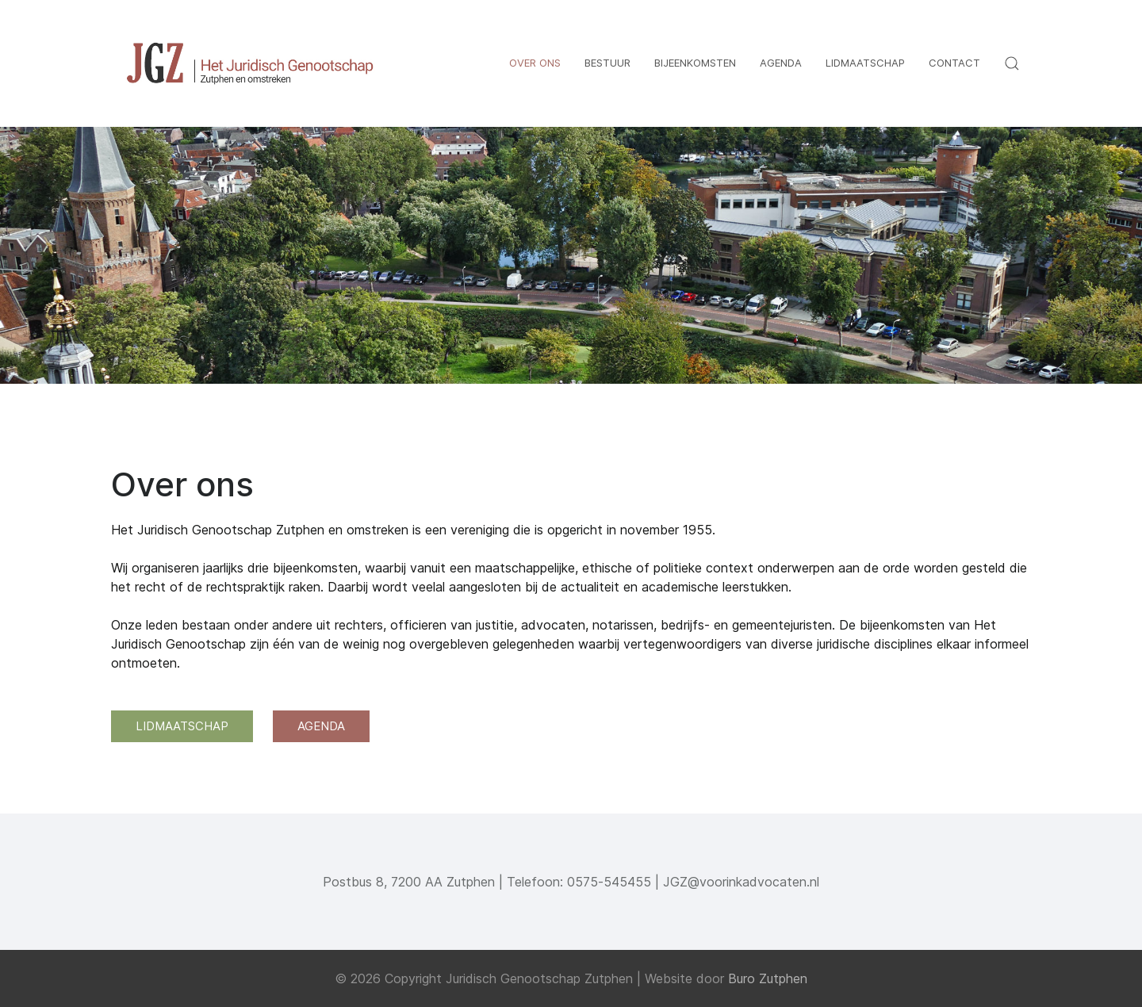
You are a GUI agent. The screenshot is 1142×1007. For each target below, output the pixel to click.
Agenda (781, 62)
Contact (954, 62)
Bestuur (607, 62)
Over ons (535, 62)
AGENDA (321, 725)
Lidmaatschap (865, 62)
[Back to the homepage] (249, 63)
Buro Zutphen (767, 978)
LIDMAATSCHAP (182, 725)
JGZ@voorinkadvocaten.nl (741, 882)
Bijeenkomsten (695, 62)
